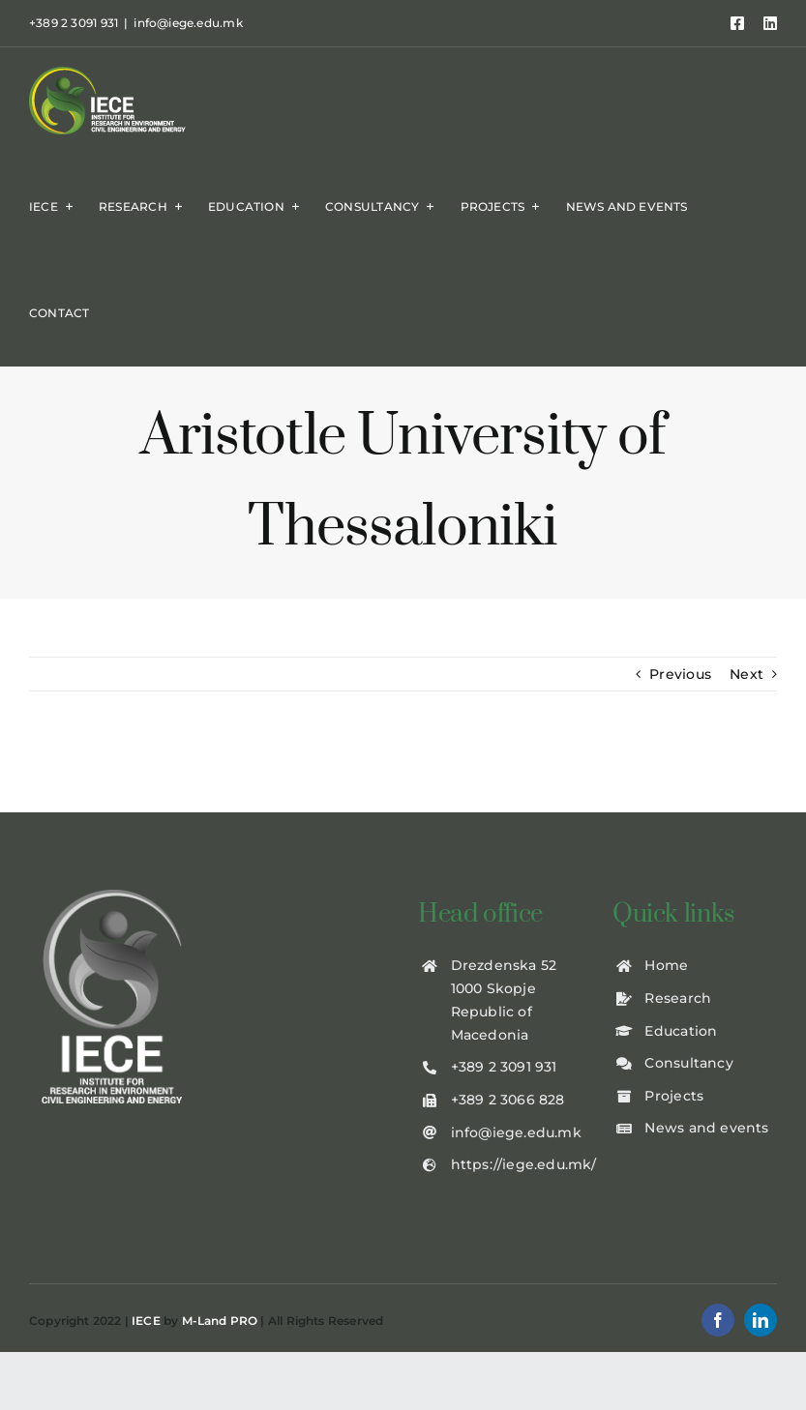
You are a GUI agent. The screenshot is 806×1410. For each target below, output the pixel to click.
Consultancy (688, 1063)
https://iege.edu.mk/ (524, 1164)
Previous (680, 674)
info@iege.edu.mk (188, 22)
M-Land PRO (220, 1320)
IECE (146, 1320)
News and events (706, 1127)
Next (746, 674)
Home (666, 965)
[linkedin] (760, 1320)
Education (680, 1031)
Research (677, 998)
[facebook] (718, 1320)
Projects (673, 1095)
